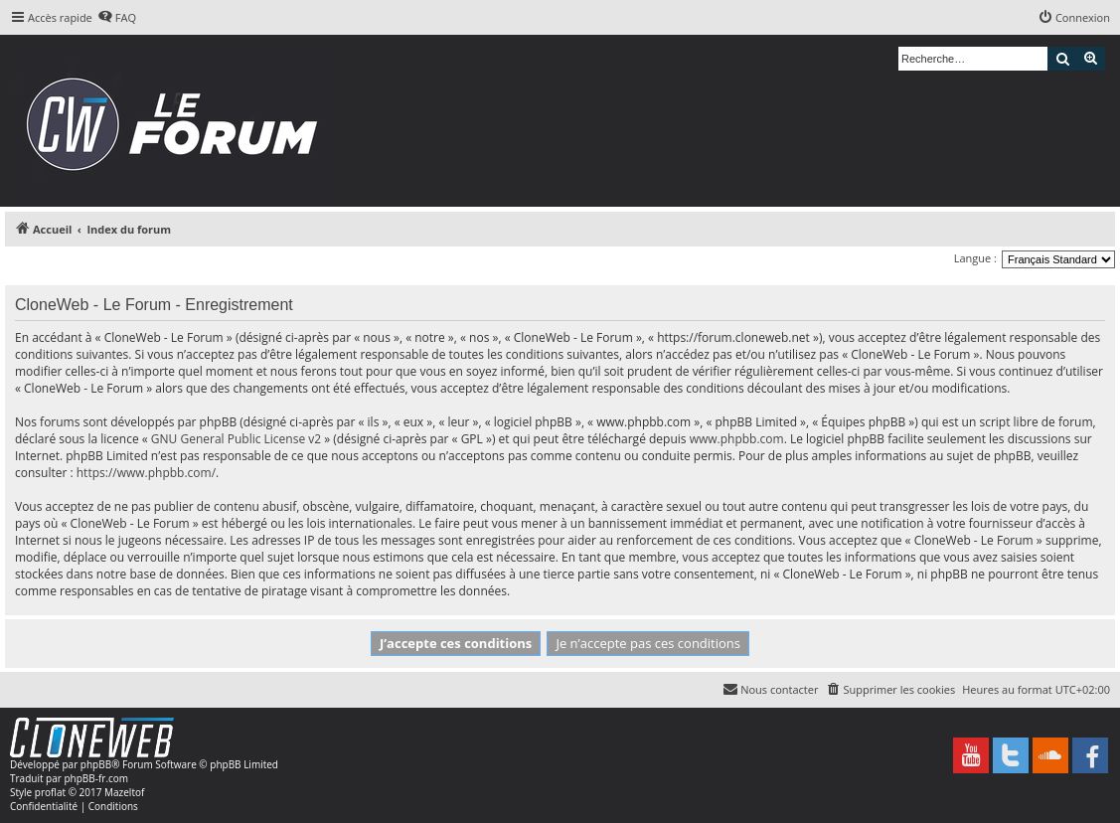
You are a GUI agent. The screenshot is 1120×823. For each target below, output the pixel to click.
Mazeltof (124, 792)
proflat (50, 792)
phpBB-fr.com (96, 778)
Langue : (975, 257)
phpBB (95, 764)
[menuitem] (116, 18)
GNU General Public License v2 (236, 438)
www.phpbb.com (737, 438)
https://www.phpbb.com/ (146, 472)
